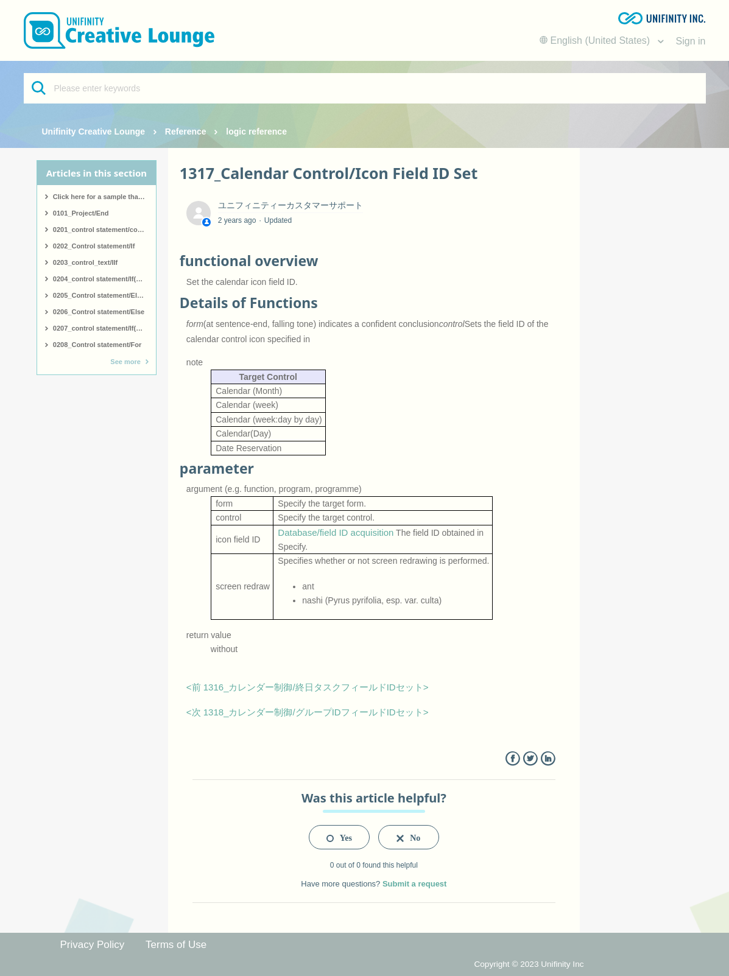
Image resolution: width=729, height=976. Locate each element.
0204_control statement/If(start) (103, 279)
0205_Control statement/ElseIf (101, 295)
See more (125, 361)
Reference (185, 131)
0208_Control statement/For (97, 344)
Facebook (512, 759)
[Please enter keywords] (365, 88)
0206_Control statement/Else (98, 311)
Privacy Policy (92, 944)
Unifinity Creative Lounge (94, 131)
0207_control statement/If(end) (101, 328)
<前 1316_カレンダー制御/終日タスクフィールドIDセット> (307, 687)
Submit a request (414, 883)
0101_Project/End (81, 213)
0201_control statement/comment (104, 229)
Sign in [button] (691, 41)
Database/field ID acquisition (335, 532)
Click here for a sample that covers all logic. (104, 196)
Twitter (530, 759)
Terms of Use (176, 944)
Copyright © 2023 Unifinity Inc (528, 964)
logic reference (256, 131)
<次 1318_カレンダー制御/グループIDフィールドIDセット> (307, 712)
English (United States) (596, 40)
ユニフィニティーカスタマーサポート (290, 205)
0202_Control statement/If (94, 246)
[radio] (339, 837)
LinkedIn (547, 759)
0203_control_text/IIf (85, 262)
